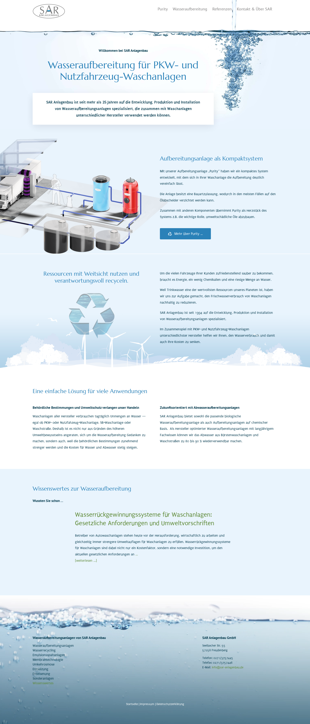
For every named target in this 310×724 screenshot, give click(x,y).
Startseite (132, 704)
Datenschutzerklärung (170, 704)
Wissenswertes (43, 683)
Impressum (147, 704)
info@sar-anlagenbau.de (227, 667)
